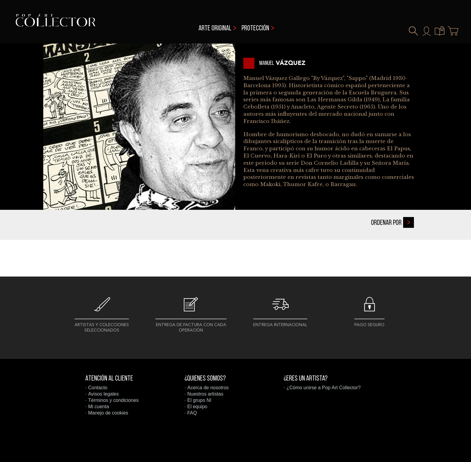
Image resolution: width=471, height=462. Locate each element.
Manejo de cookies (108, 412)
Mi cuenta (98, 406)
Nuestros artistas (205, 393)
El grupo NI (199, 400)
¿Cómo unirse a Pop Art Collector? (323, 387)
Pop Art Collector (55, 24)
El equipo (197, 406)
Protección (255, 28)
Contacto (97, 387)
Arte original (215, 28)
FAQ (192, 412)
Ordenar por (392, 222)
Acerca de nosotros (208, 387)
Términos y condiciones (113, 400)
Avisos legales (103, 393)
